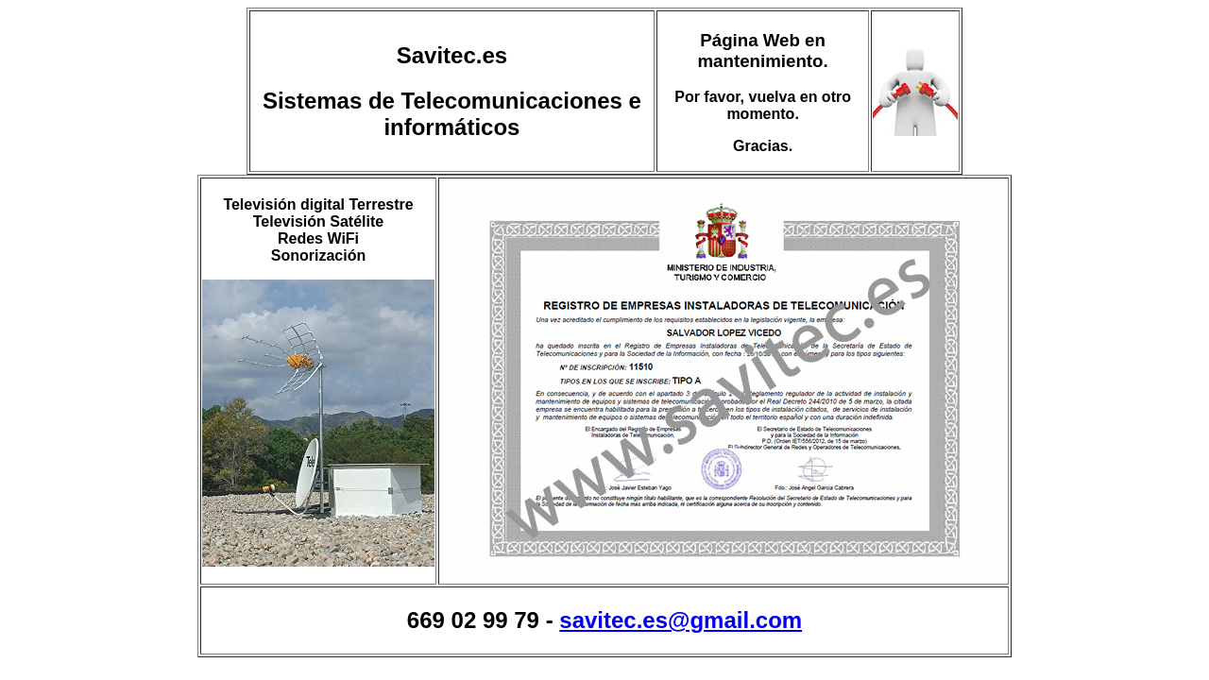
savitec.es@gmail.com (680, 620)
